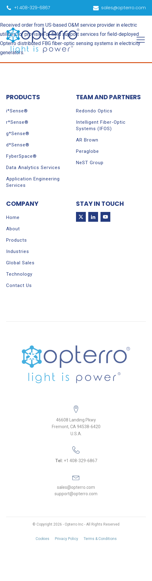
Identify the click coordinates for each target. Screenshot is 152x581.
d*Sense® (17, 145)
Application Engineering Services (33, 182)
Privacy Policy (66, 539)
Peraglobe (87, 151)
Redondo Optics (94, 111)
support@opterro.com (76, 493)
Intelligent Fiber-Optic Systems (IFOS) (101, 125)
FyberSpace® (21, 156)
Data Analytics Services (33, 167)
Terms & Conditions (100, 539)
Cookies (42, 539)
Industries (17, 251)
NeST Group (90, 162)
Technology (19, 274)
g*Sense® (17, 133)
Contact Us (19, 285)
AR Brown (87, 140)
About (13, 229)
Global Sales (20, 263)
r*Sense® (17, 122)
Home (13, 217)
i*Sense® (17, 111)
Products (16, 240)
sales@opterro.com (76, 487)
